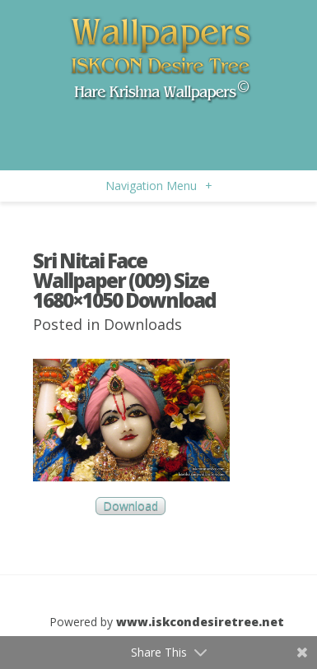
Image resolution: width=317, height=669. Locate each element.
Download (130, 506)
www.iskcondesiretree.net (200, 622)
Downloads (143, 324)
